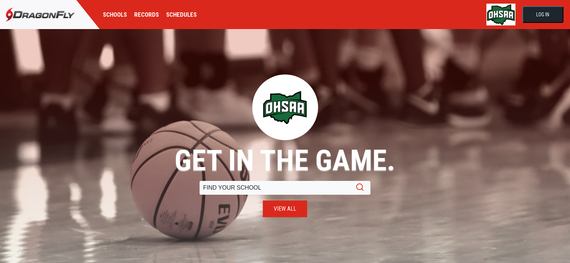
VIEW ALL (285, 208)
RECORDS (146, 14)
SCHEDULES (181, 14)
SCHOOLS (115, 14)
